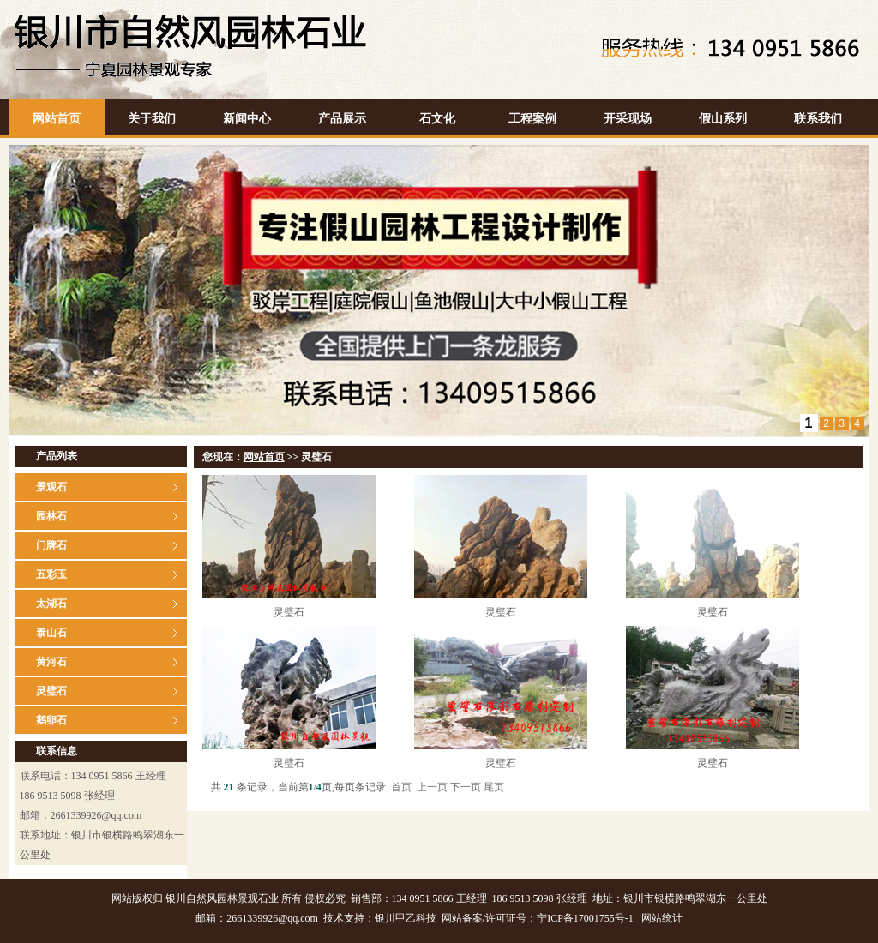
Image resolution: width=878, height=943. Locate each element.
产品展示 (342, 118)
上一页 (432, 787)
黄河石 (51, 662)
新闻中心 (247, 118)
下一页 (465, 787)
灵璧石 (51, 691)
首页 (401, 787)
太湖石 (51, 604)
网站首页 (57, 118)
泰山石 (51, 633)
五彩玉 (51, 574)
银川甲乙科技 (405, 918)
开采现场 (628, 118)
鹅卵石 (51, 720)
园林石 (51, 516)
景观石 (51, 487)
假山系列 (723, 118)
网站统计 (662, 918)
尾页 (494, 787)
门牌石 (51, 545)
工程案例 (532, 118)
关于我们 (152, 118)
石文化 (437, 118)
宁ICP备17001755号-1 (585, 918)
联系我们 (818, 118)
